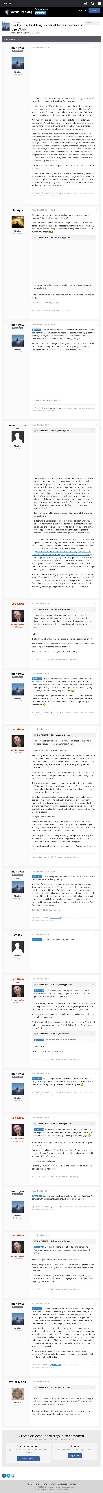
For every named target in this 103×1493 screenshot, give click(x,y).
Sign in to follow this (12, 22)
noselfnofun (17, 425)
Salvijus (17, 210)
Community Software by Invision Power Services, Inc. (51, 1489)
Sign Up (94, 10)
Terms (44, 1483)
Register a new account (28, 1458)
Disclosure (62, 1483)
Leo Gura (63, 1387)
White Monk (17, 1381)
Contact (72, 1483)
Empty (17, 934)
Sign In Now (74, 1455)
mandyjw (25, 32)
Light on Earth (56, 193)
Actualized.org (33, 1483)
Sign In (82, 10)
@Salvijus (37, 330)
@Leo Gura (38, 678)
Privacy (52, 1483)
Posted (41, 47)
